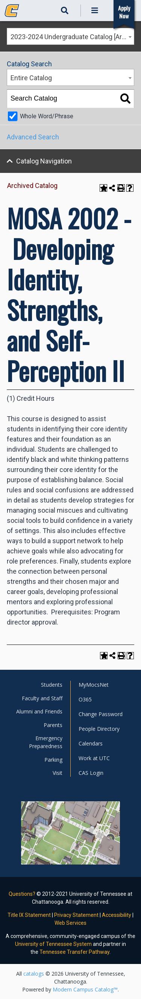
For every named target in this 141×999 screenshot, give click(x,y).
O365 (85, 699)
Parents (53, 725)
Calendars (91, 743)
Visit (57, 772)
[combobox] (70, 36)
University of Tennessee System (53, 944)
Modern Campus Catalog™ (85, 989)
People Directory (99, 728)
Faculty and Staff (42, 698)
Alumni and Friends (39, 711)
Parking (53, 759)
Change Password (101, 714)
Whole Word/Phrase (46, 116)
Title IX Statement (29, 915)
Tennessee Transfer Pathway (74, 952)
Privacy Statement (76, 915)
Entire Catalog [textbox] (31, 78)
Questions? (22, 894)
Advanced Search (33, 137)
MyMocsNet (94, 684)
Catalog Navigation (44, 161)
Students (51, 684)
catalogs (33, 973)
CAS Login (91, 772)
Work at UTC (94, 758)
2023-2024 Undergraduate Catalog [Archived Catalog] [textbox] (72, 37)
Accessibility (116, 915)
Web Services (70, 923)
